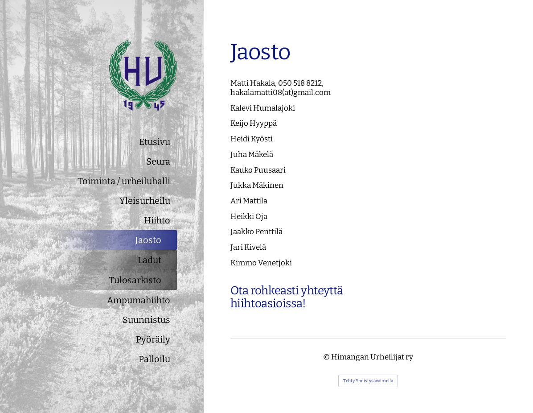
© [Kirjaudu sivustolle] (327, 357)
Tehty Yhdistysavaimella (368, 381)
